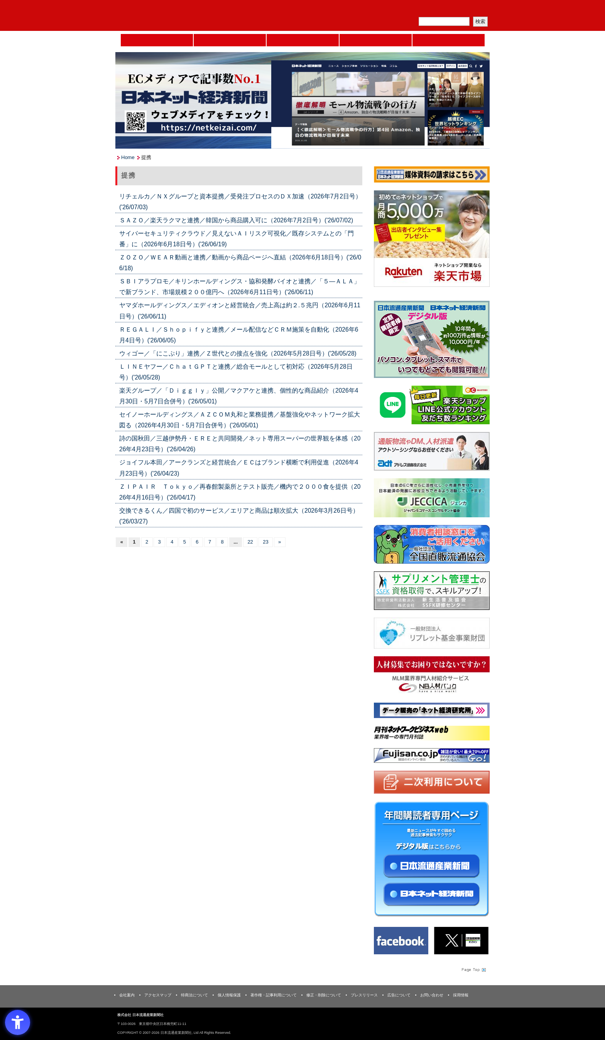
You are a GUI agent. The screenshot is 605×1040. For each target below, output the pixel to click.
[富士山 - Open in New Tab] (432, 757)
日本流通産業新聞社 (171, 16)
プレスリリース (364, 995)
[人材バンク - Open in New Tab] (432, 677)
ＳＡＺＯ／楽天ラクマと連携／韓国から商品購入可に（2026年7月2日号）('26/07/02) (236, 220)
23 (265, 542)
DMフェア (448, 40)
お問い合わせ (431, 995)
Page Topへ (473, 969)
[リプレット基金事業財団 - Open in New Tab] (432, 635)
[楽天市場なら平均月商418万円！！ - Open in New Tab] (432, 240)
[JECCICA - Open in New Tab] (432, 499)
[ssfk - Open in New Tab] (432, 592)
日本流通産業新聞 (303, 40)
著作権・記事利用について (273, 995)
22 (250, 542)
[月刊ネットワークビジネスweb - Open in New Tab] (432, 735)
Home (157, 40)
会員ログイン (471, 10)
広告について (399, 995)
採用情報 (460, 995)
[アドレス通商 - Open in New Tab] (432, 453)
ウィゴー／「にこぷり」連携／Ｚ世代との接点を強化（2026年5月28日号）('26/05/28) (238, 353)
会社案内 (127, 995)
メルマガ (399, 10)
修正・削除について (323, 995)
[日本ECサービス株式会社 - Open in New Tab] (432, 406)
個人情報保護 (229, 995)
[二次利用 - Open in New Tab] (432, 784)
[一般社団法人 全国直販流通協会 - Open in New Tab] (432, 546)
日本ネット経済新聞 (376, 40)
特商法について (194, 995)
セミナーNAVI (230, 40)
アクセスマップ (157, 995)
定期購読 (435, 10)
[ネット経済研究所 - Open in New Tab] (432, 712)
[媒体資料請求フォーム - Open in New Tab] (432, 176)
